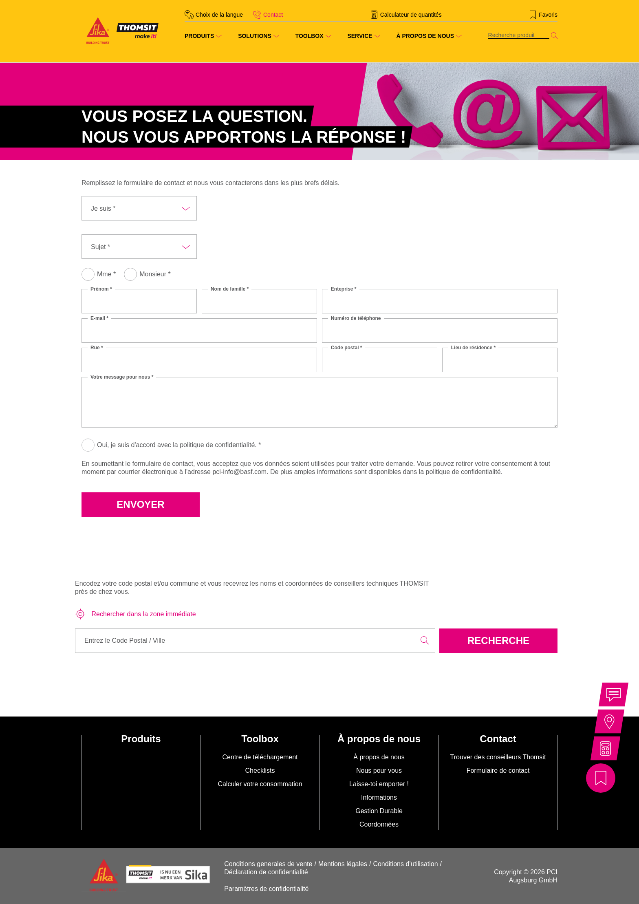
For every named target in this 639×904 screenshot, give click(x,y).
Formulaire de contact (498, 770)
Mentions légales (342, 863)
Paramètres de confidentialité (266, 888)
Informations (379, 797)
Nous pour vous (379, 770)
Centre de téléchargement (260, 757)
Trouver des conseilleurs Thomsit (498, 757)
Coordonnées (379, 824)
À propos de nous (378, 757)
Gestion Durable (379, 810)
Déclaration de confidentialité (266, 872)
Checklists (260, 770)
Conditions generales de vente (268, 863)
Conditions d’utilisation (405, 863)
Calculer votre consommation (260, 784)
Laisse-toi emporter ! (379, 784)
